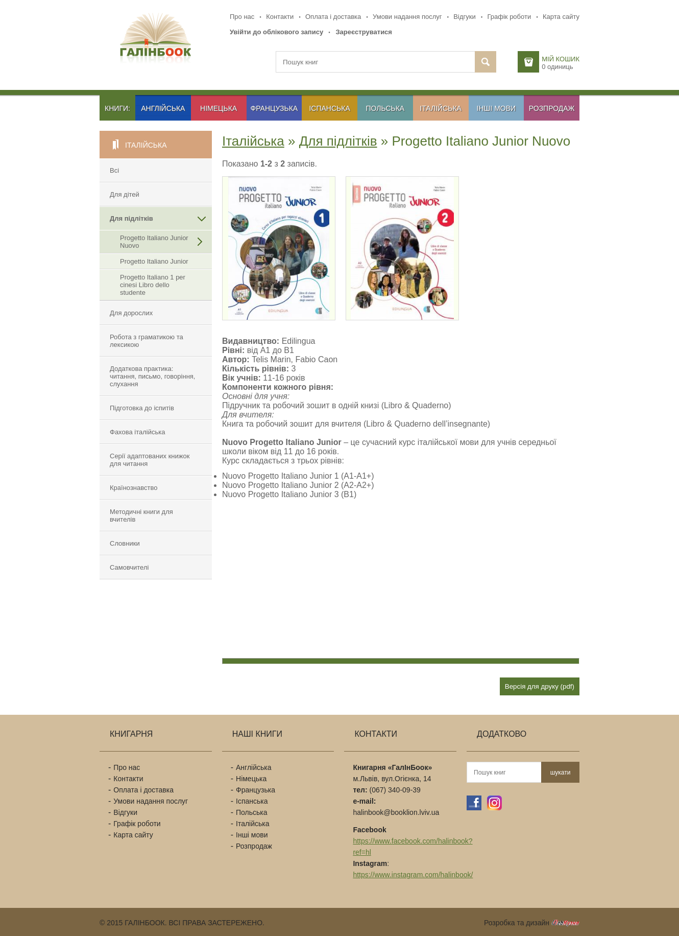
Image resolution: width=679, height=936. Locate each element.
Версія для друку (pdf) (539, 686)
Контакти (280, 16)
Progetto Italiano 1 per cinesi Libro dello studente (152, 284)
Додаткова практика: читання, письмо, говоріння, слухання (152, 376)
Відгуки (464, 16)
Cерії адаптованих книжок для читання (149, 459)
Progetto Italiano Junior (154, 261)
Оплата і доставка (333, 16)
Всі (114, 170)
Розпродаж (552, 108)
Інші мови (496, 108)
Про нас (242, 16)
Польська (385, 108)
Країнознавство (133, 488)
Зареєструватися (363, 32)
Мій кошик (560, 59)
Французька (274, 108)
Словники (125, 543)
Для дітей (124, 194)
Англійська (163, 108)
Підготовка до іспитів (142, 408)
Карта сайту (561, 16)
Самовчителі (129, 567)
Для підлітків (131, 218)
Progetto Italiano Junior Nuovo (154, 241)
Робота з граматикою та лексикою (146, 340)
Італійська (441, 108)
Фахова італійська (137, 432)
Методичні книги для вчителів (141, 515)
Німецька (218, 108)
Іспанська (329, 108)
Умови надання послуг (407, 16)
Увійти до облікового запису (276, 32)
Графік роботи (509, 16)
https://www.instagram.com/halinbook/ (413, 875)
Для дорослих (131, 313)
